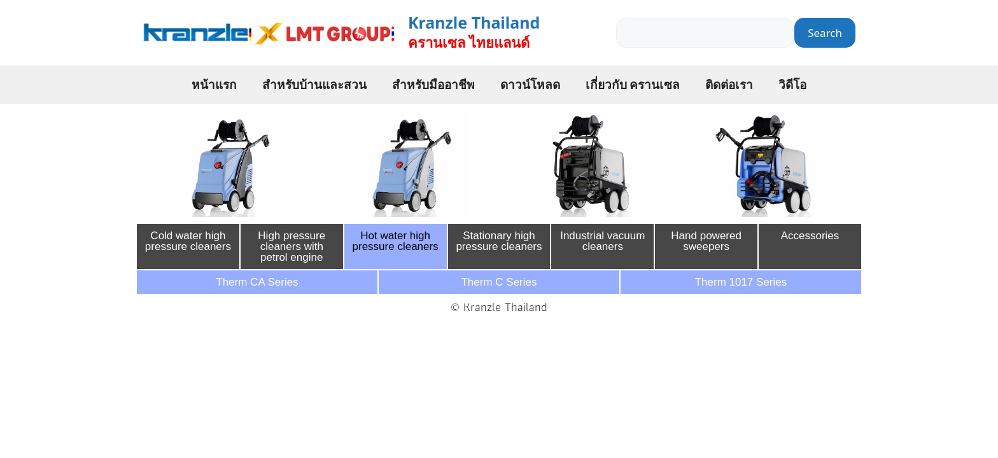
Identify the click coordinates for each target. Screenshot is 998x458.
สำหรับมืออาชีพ (433, 84)
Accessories (810, 236)
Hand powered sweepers (706, 241)
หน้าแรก (214, 84)
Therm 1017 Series (741, 282)
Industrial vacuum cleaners (602, 241)
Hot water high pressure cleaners (396, 241)
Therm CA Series (257, 282)
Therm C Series (499, 282)
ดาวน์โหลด (530, 84)
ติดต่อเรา (729, 84)
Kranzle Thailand (474, 22)
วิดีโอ (792, 84)
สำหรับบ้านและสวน (314, 84)
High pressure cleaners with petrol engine (291, 246)
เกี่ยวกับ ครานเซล (633, 84)
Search (825, 32)
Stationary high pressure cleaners (499, 241)
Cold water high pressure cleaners (188, 241)
